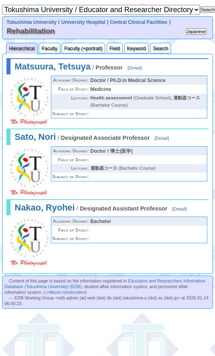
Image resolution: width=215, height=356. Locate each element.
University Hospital (83, 22)
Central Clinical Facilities (138, 22)
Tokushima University (31, 22)
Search (160, 48)
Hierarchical (21, 48)
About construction (67, 292)
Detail (135, 67)
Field (115, 48)
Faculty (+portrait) (83, 48)
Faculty (49, 48)
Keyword (136, 48)
